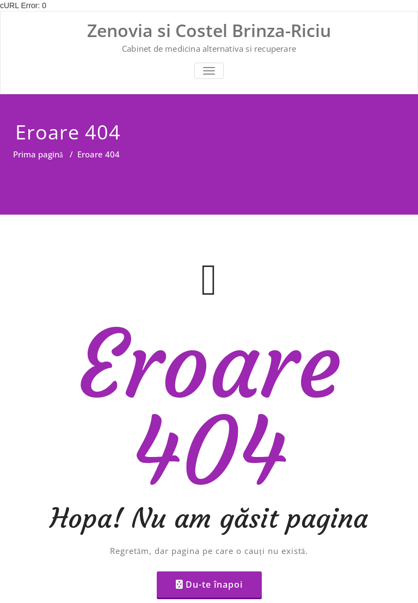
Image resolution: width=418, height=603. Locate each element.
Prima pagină (38, 154)
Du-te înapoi (214, 584)
